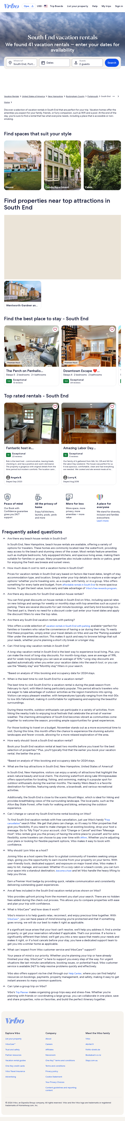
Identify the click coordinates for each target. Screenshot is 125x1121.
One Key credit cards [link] (15, 1066)
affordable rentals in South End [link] (78, 584)
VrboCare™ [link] (13, 919)
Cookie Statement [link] (54, 1076)
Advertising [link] (10, 1076)
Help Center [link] (75, 973)
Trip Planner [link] (22, 992)
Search (112, 62)
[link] (55, 329)
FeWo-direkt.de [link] (93, 1049)
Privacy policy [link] (52, 1071)
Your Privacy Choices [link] (55, 1082)
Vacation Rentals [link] (11, 96)
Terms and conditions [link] (55, 1066)
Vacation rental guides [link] (15, 1060)
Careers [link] (49, 1044)
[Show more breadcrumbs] (114, 96)
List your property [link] (13, 1038)
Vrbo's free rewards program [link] (101, 588)
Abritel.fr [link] (90, 1044)
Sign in (119, 6)
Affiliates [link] (49, 1049)
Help (95, 6)
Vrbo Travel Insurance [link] (15, 1071)
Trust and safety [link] (12, 1049)
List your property (77, 6)
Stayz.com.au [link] (92, 1060)
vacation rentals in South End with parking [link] (68, 625)
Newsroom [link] (51, 1055)
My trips (106, 6)
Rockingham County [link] (75, 96)
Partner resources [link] (13, 1055)
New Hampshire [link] (55, 96)
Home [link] (7, 102)
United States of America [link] (33, 96)
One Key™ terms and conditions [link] (60, 1060)
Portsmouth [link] (92, 96)
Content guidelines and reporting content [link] (61, 1089)
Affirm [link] (83, 837)
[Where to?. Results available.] (21, 63)
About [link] (48, 1038)
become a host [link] (64, 870)
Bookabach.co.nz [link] (93, 1055)
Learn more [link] (103, 520)
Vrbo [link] (88, 1038)
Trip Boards (56, 6)
